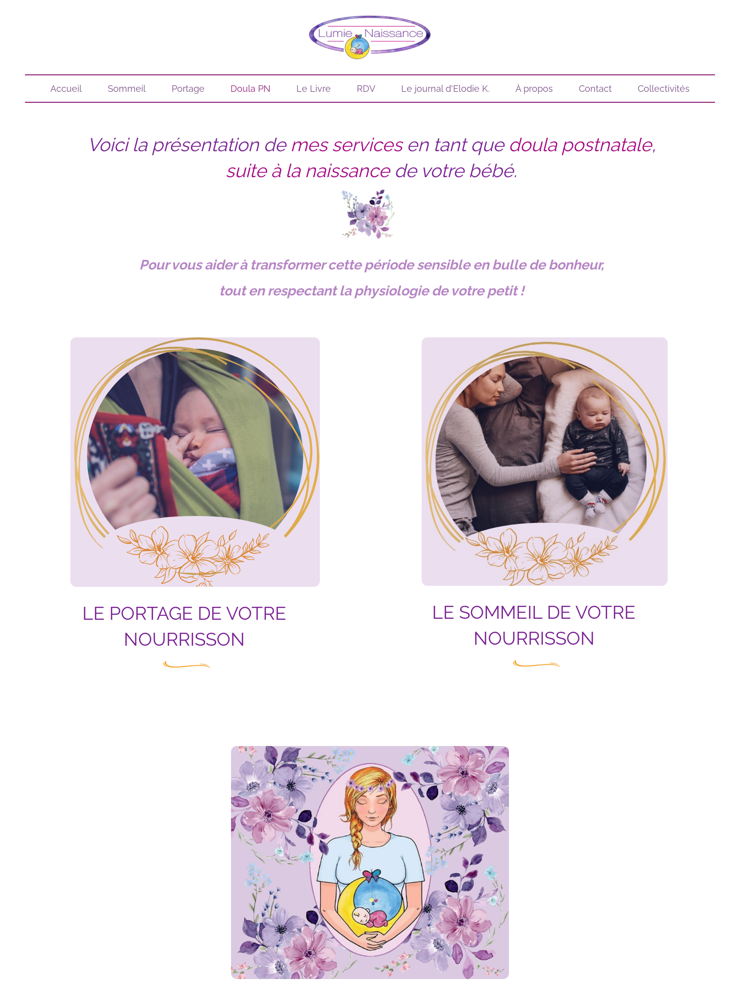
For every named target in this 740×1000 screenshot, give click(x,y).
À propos (534, 88)
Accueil (66, 88)
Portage (188, 88)
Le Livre (313, 88)
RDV (366, 88)
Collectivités (664, 88)
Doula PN (250, 88)
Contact (595, 88)
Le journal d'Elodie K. (445, 88)
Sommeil (127, 88)
